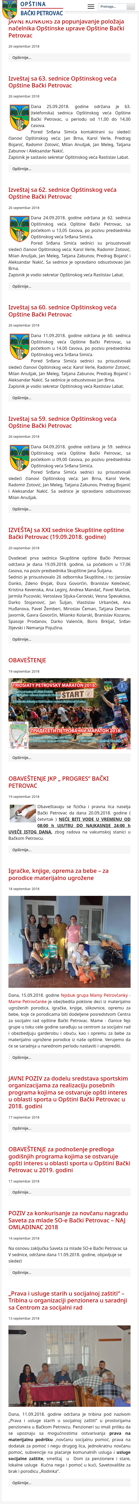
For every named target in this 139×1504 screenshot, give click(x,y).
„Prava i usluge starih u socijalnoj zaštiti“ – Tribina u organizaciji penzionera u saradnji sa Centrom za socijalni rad (67, 1300)
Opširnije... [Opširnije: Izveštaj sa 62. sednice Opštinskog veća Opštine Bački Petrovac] (21, 286)
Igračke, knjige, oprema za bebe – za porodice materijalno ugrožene (58, 874)
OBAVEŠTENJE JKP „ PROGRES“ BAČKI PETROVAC (58, 781)
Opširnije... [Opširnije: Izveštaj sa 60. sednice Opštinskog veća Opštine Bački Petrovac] (21, 397)
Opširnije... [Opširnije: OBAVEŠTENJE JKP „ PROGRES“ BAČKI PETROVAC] (21, 849)
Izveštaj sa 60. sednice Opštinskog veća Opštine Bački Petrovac (62, 310)
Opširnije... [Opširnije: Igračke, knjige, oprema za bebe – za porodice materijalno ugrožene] (21, 1057)
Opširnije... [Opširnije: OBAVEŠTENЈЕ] (21, 757)
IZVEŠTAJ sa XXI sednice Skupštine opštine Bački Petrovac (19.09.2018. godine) (66, 533)
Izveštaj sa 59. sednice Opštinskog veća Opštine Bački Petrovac (62, 422)
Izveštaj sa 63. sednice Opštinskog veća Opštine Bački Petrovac (62, 81)
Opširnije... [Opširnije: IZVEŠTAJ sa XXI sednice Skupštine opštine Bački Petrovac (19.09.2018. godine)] (21, 639)
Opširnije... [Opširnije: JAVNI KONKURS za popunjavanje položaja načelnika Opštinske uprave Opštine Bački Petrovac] (21, 57)
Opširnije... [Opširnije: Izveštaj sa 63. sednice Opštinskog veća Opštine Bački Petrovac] (21, 168)
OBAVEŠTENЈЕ (27, 660)
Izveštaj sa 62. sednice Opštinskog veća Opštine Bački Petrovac (62, 192)
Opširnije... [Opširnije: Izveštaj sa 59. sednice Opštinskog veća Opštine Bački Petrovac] (21, 508)
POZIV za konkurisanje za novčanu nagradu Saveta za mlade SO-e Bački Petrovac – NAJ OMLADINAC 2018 (68, 1220)
